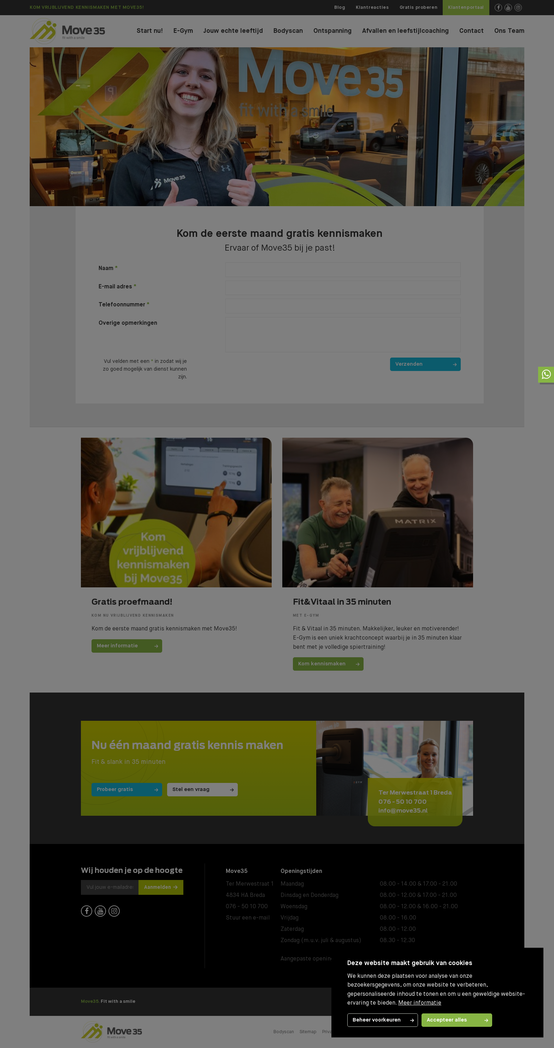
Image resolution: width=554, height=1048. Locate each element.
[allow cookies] (457, 1020)
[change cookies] (382, 1020)
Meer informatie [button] (419, 1003)
